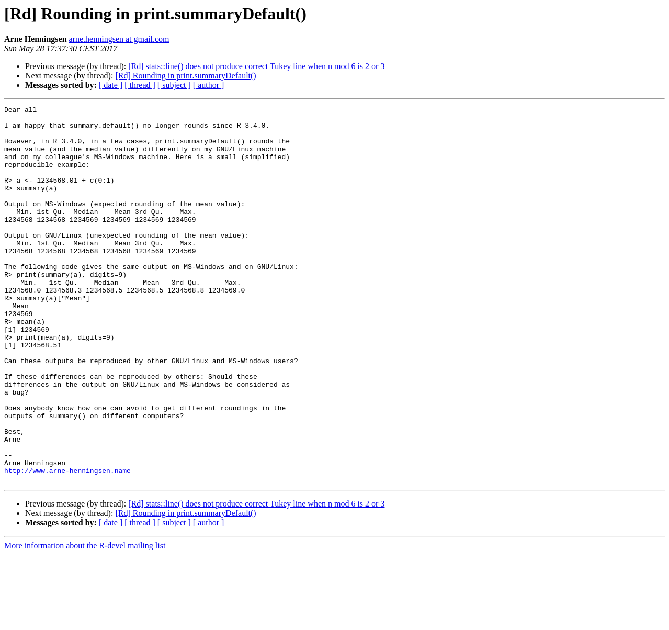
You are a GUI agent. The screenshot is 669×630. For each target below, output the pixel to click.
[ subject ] (174, 85)
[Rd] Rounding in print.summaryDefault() (185, 75)
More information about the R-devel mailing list (84, 620)
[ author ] (208, 85)
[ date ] (110, 85)
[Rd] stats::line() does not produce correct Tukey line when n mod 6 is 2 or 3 (256, 66)
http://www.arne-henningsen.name (67, 544)
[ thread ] (139, 85)
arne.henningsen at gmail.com (119, 39)
